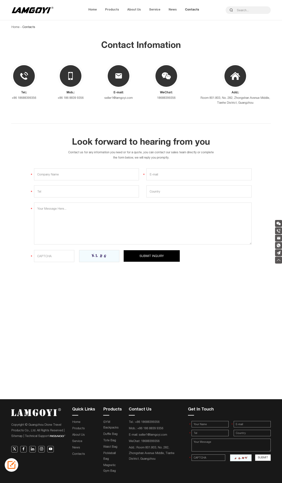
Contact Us (140, 409)
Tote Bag (109, 440)
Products (112, 9)
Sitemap (17, 435)
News (173, 9)
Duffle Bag (110, 433)
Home (92, 9)
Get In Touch (201, 409)
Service (154, 9)
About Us (134, 9)
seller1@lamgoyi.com (118, 97)
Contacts (192, 9)
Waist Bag (110, 446)
